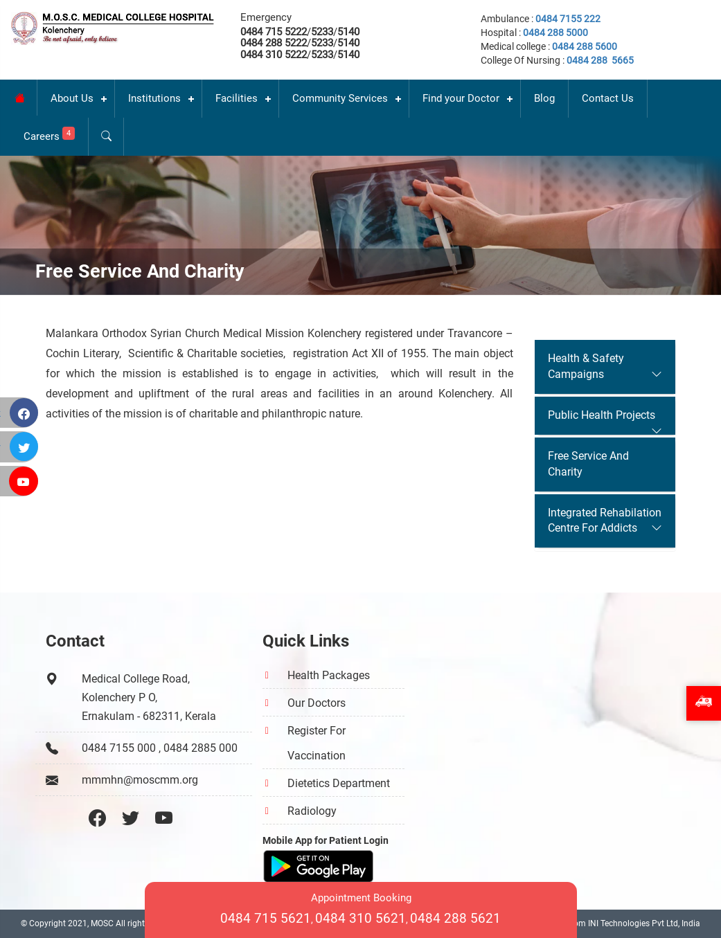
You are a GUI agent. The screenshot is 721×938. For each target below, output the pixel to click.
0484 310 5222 (273, 54)
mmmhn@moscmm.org (140, 779)
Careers (49, 135)
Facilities (236, 98)
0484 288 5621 (455, 918)
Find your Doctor (460, 98)
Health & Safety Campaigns (586, 366)
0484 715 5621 (265, 918)
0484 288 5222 (273, 43)
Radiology (312, 811)
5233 (322, 32)
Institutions (154, 98)
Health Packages (328, 675)
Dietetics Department (338, 783)
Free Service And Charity (588, 463)
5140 (348, 32)
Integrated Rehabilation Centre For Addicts (604, 520)
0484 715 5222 (273, 32)
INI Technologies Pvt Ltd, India (644, 923)
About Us (72, 98)
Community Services (340, 98)
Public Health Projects (601, 415)
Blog (544, 98)
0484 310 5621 (360, 918)
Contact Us (608, 98)
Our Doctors (316, 703)
